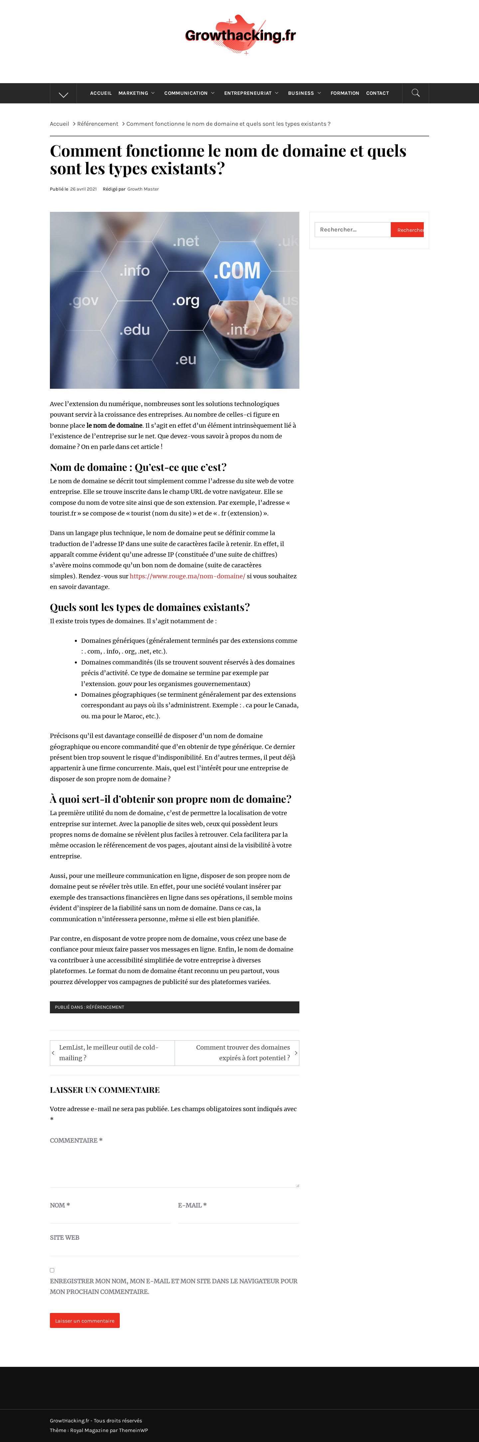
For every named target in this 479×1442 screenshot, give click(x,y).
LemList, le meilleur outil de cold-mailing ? (109, 1053)
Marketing (138, 93)
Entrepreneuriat (252, 93)
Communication (191, 93)
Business (306, 93)
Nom (60, 1205)
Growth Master (143, 189)
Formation (345, 93)
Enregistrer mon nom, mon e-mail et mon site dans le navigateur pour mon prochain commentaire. (173, 1286)
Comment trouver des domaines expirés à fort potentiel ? (243, 1053)
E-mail (192, 1205)
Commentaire (76, 1140)
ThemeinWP (133, 1430)
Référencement (105, 1007)
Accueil (101, 93)
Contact (377, 93)
